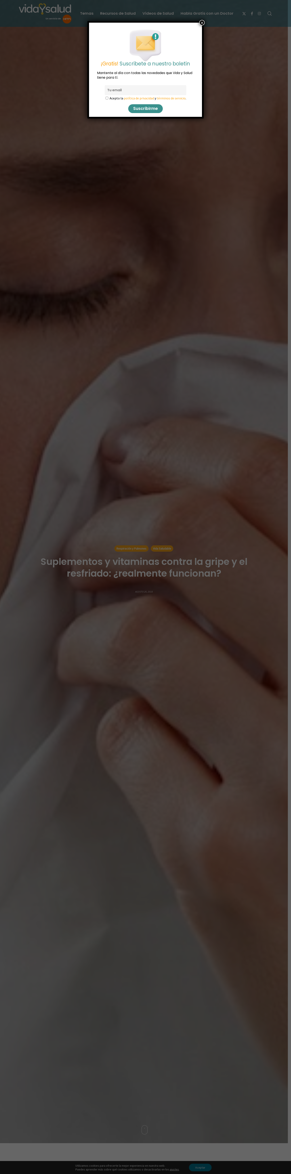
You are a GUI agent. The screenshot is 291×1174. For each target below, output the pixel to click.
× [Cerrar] (201, 22)
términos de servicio (171, 98)
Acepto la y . (148, 98)
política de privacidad (139, 98)
